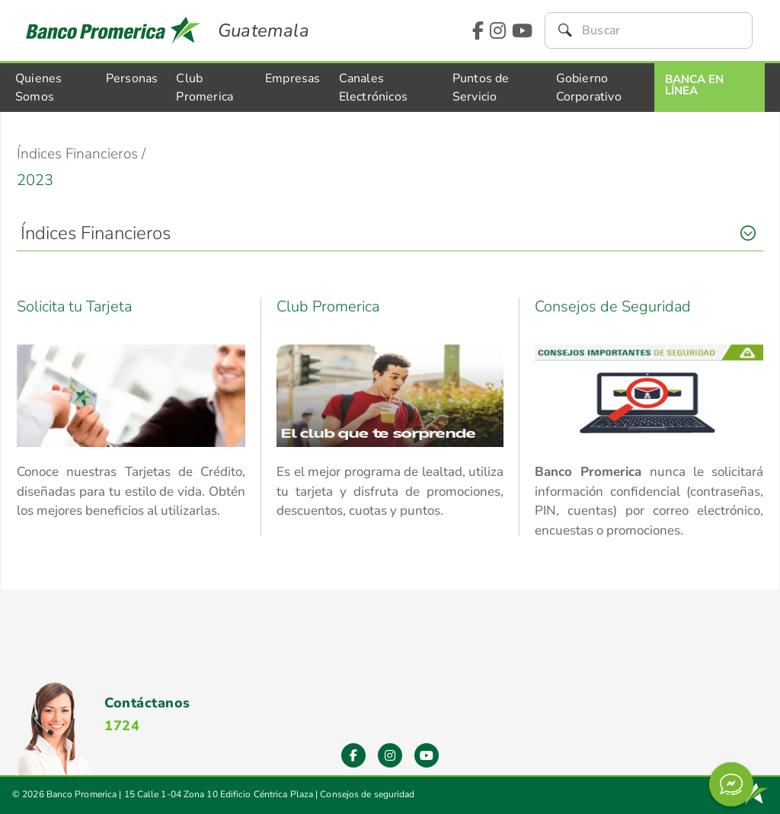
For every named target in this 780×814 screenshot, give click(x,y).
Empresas (293, 78)
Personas (132, 78)
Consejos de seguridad (367, 794)
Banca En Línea (694, 85)
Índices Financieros (96, 233)
